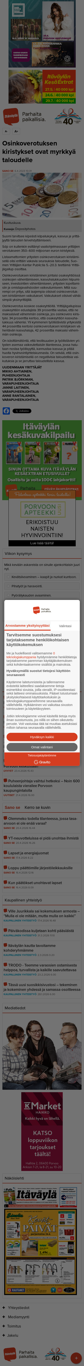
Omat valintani (42, 747)
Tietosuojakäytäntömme (42, 755)
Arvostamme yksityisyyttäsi (27, 625)
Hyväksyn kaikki (42, 737)
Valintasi (65, 626)
